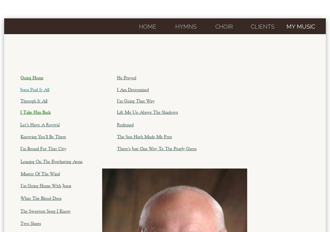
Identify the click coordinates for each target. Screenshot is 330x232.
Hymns (186, 26)
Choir (224, 26)
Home (147, 26)
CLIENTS (263, 26)
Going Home (32, 78)
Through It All (33, 101)
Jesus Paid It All (34, 89)
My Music (300, 26)
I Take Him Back (35, 112)
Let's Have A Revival (40, 125)
